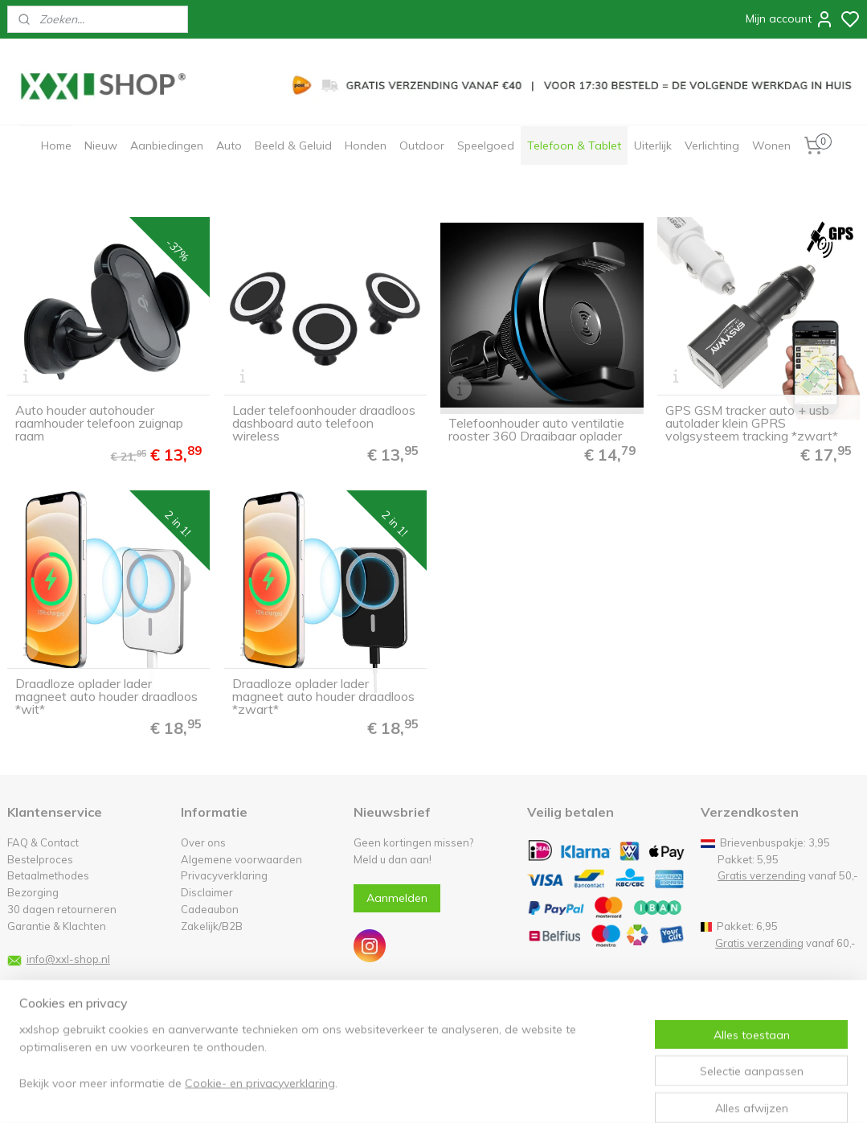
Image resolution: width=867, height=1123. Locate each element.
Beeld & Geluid (293, 145)
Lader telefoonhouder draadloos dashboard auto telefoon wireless (323, 423)
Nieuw (100, 145)
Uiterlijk (653, 145)
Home (56, 145)
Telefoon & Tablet (574, 145)
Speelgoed (485, 145)
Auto (229, 145)
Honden (365, 145)
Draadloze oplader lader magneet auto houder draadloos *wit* (106, 696)
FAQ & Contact (43, 842)
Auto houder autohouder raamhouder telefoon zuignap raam (99, 423)
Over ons (203, 842)
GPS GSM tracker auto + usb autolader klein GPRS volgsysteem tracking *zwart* (751, 423)
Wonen (771, 145)
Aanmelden (396, 898)
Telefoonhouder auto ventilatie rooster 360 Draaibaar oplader (536, 429)
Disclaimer (207, 892)
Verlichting (712, 145)
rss (511, 1093)
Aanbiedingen (166, 145)
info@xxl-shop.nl (68, 959)
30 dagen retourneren (62, 909)
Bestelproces (40, 859)
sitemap (481, 1093)
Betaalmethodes (48, 875)
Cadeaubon (210, 909)
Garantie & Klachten (56, 926)
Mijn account (790, 19)
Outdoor (421, 145)
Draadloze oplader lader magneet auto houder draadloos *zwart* (323, 696)
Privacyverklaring (224, 875)
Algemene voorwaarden (241, 859)
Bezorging (33, 892)
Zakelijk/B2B (212, 926)
